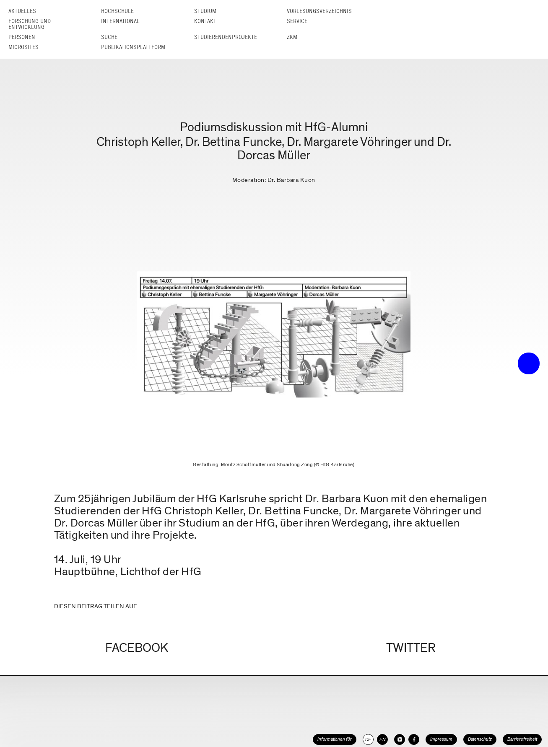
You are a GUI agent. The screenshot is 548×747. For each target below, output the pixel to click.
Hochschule (117, 11)
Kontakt (205, 21)
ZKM (292, 37)
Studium (205, 11)
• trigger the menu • (529, 363)
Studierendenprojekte (225, 37)
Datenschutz (480, 739)
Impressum (441, 739)
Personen (21, 37)
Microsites (23, 47)
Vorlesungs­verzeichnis (319, 11)
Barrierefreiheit (522, 739)
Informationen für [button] (334, 739)
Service (297, 21)
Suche (109, 37)
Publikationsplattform (133, 47)
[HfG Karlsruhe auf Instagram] (399, 739)
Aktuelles (22, 11)
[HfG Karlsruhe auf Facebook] (413, 739)
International (120, 21)
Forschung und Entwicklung (29, 24)
